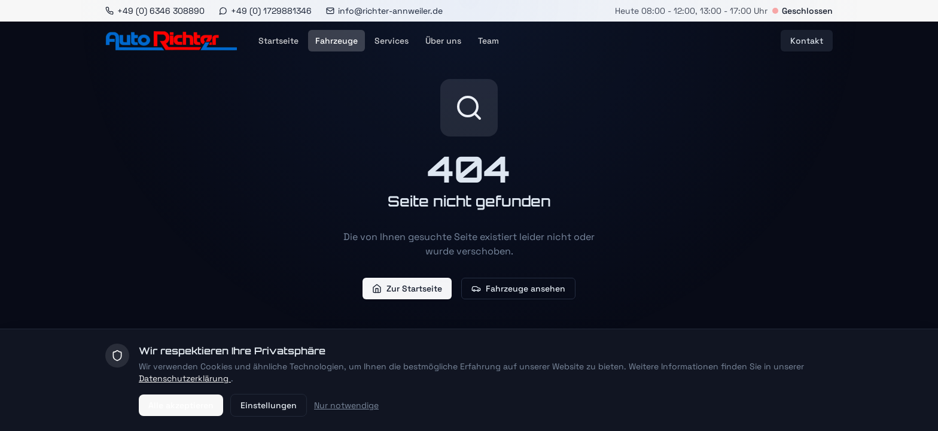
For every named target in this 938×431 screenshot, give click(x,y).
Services (391, 40)
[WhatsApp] (265, 11)
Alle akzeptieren (181, 405)
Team (488, 40)
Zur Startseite (407, 288)
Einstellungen (268, 405)
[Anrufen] (155, 11)
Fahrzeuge (336, 40)
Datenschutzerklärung (185, 378)
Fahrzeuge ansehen (518, 288)
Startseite (278, 40)
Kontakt (806, 40)
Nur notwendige (346, 405)
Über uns (443, 40)
